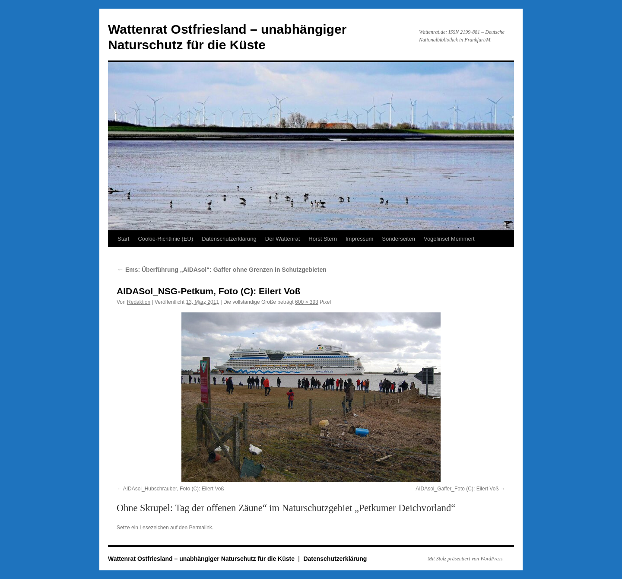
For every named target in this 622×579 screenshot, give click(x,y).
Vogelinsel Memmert (449, 238)
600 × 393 (306, 302)
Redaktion (138, 302)
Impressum (359, 238)
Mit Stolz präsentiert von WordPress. (466, 559)
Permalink (200, 528)
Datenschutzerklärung (229, 238)
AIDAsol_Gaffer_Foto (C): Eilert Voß (457, 489)
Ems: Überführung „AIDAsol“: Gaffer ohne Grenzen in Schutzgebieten (222, 269)
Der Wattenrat (282, 238)
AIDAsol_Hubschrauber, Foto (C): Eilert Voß (173, 489)
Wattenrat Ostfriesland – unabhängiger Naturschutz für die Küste (202, 558)
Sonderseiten (398, 238)
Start (123, 238)
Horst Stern (322, 238)
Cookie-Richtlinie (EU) (165, 238)
